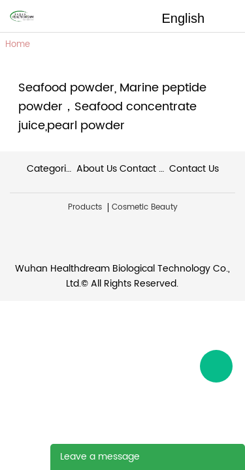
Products (85, 207)
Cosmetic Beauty (145, 207)
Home (17, 45)
